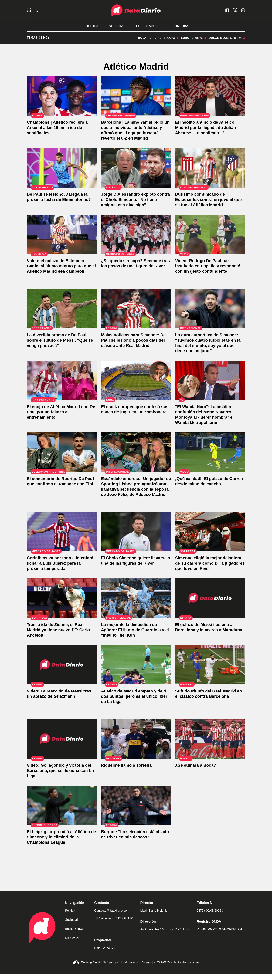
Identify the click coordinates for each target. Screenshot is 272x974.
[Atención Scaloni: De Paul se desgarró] (62, 168)
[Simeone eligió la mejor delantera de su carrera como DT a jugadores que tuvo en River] (210, 531)
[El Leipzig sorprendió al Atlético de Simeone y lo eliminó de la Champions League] (62, 805)
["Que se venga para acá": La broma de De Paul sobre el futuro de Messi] (62, 308)
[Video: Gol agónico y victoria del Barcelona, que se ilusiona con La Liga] (62, 739)
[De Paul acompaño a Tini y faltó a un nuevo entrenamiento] (62, 380)
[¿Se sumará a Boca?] (210, 739)
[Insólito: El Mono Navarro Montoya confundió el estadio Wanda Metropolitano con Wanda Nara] (210, 380)
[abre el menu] (29, 10)
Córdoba (180, 26)
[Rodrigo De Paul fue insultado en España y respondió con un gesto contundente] (210, 234)
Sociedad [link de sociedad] (71, 919)
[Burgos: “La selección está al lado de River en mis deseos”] (136, 805)
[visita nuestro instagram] (243, 10)
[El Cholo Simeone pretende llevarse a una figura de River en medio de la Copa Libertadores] (136, 234)
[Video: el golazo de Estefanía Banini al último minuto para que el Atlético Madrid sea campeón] (62, 234)
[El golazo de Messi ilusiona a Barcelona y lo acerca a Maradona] (210, 598)
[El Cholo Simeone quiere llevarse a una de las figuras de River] (136, 531)
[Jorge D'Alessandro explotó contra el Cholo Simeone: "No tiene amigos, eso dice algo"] (136, 168)
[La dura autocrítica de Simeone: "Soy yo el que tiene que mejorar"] (210, 308)
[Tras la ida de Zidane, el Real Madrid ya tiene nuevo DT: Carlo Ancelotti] (62, 598)
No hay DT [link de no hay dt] (72, 937)
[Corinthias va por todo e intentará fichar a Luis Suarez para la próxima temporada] (62, 531)
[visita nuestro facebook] (227, 10)
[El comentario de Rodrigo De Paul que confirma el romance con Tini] (62, 452)
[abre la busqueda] (36, 10)
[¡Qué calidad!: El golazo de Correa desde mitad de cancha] (210, 452)
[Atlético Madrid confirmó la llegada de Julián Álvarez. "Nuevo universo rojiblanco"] (210, 96)
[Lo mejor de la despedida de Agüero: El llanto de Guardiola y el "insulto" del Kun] (136, 598)
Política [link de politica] (70, 910)
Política (91, 26)
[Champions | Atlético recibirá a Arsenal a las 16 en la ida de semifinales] (62, 96)
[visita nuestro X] (235, 10)
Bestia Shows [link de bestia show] (74, 928)
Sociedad (117, 26)
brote (124, 37)
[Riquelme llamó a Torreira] (136, 739)
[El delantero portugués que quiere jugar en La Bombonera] (136, 380)
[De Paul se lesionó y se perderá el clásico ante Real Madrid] (136, 308)
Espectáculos (149, 26)
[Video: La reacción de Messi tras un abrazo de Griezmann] (62, 665)
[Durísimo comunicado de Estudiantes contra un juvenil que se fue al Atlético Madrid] (210, 168)
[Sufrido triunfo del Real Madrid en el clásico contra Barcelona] (210, 665)
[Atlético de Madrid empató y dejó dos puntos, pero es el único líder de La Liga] (136, 665)
